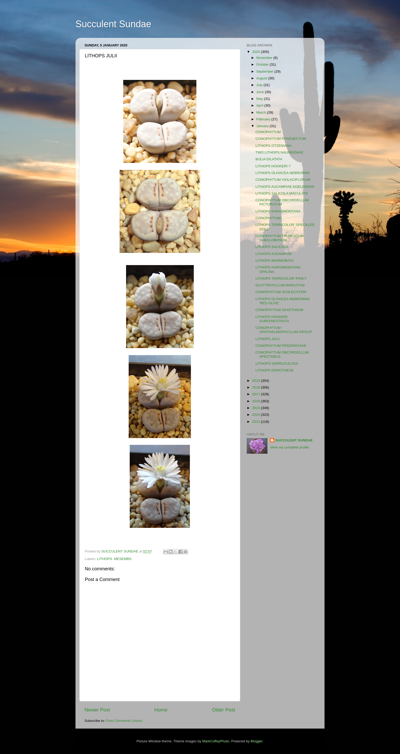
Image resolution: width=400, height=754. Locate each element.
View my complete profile (289, 447)
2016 (256, 401)
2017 (256, 394)
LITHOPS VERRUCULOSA (277, 363)
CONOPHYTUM (268, 132)
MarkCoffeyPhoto (215, 741)
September (265, 71)
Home (160, 710)
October (263, 64)
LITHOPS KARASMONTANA (278, 211)
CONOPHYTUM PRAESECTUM (281, 139)
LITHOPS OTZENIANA (274, 146)
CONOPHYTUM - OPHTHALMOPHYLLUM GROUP (284, 330)
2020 (256, 52)
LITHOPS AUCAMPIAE (274, 254)
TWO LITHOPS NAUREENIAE (280, 152)
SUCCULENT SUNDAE (294, 440)
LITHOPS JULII (268, 339)
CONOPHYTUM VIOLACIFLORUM (283, 180)
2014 (256, 415)
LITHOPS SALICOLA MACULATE (282, 193)
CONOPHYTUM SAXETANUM (279, 310)
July (260, 85)
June (260, 92)
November (264, 58)
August (262, 78)
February (263, 119)
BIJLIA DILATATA (269, 159)
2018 (256, 387)
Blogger (257, 741)
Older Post (223, 710)
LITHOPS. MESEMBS (114, 559)
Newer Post (97, 710)
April (260, 105)
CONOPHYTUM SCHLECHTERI (281, 292)
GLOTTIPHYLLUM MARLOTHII (280, 285)
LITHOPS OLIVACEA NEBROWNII (283, 173)
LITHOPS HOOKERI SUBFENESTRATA (272, 319)
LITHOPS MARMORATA (275, 260)
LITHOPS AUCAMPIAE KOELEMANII (285, 187)
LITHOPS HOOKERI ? (273, 166)
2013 (256, 422)
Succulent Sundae (113, 24)
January (263, 126)
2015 (256, 408)
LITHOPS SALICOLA (272, 247)
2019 (256, 381)
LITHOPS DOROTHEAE (275, 370)
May (260, 99)
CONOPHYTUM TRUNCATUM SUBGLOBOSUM (280, 238)
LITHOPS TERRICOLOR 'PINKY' (281, 278)
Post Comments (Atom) (124, 721)
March (261, 112)
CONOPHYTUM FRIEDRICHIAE (281, 346)
